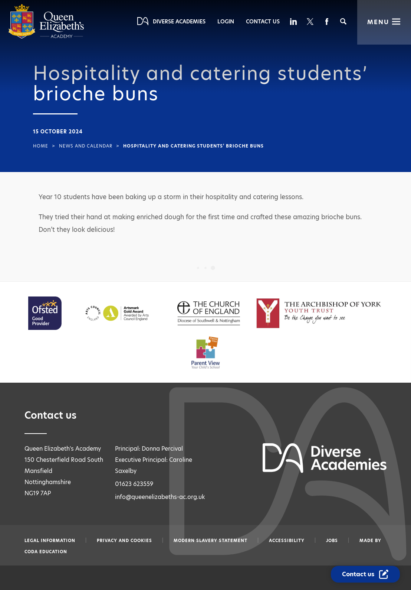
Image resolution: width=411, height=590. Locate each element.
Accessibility (287, 541)
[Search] (343, 21)
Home (40, 146)
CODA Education (45, 552)
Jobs (332, 541)
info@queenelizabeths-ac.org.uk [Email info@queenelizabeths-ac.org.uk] (160, 497)
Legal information (49, 541)
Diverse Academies (179, 21)
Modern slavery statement (210, 541)
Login (225, 21)
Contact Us (263, 21)
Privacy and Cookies (124, 541)
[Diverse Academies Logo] (46, 37)
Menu (378, 22)
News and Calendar (85, 146)
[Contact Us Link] (366, 574)
